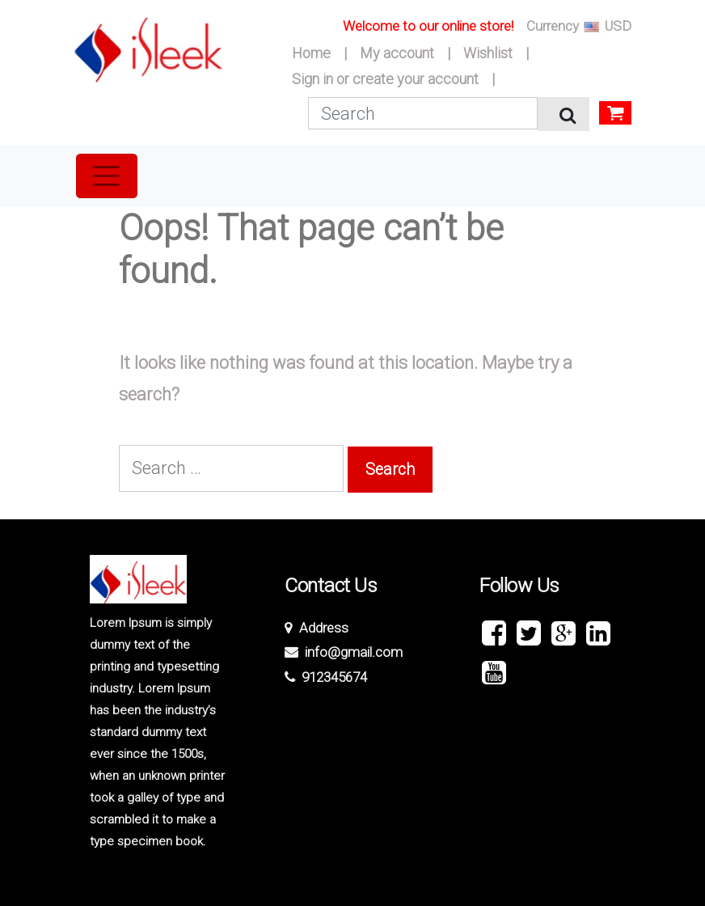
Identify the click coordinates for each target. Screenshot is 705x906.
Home (311, 52)
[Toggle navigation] (106, 175)
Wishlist (488, 52)
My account (397, 52)
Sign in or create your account (385, 78)
